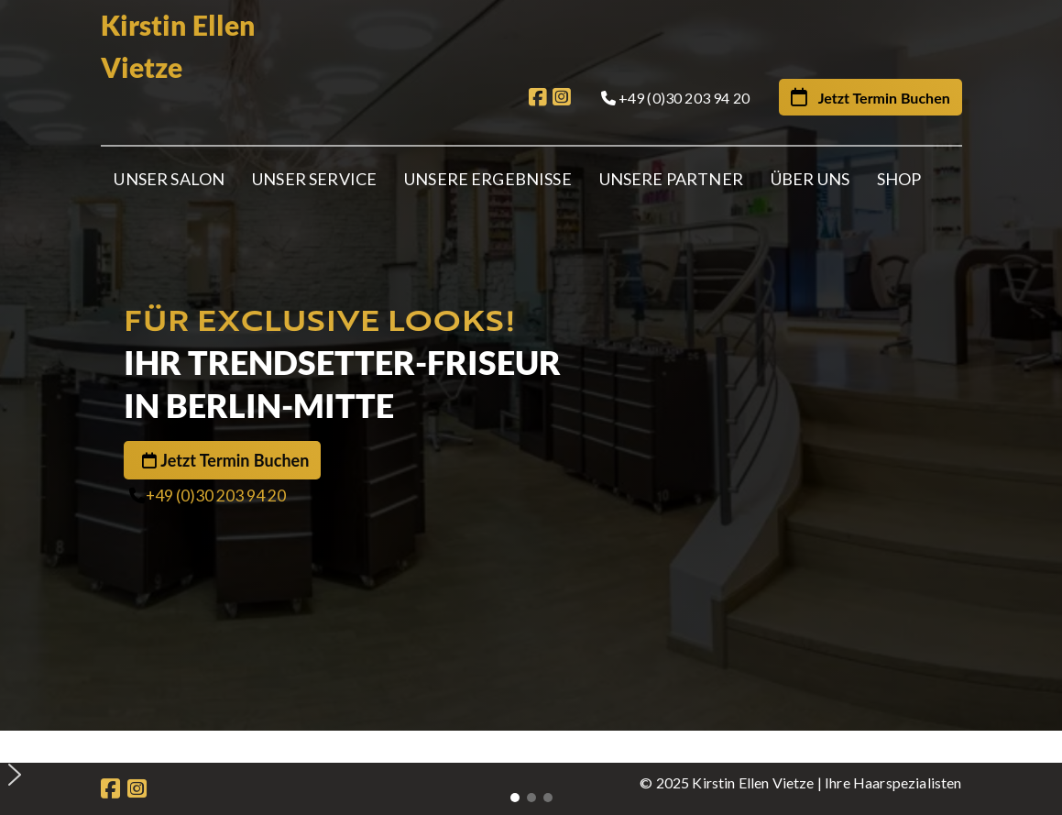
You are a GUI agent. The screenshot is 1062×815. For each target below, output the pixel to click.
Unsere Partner (671, 179)
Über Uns (810, 179)
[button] (538, 745)
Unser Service (314, 179)
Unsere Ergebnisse (488, 179)
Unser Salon (169, 179)
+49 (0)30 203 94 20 (216, 495)
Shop (899, 179)
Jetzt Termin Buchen (234, 460)
